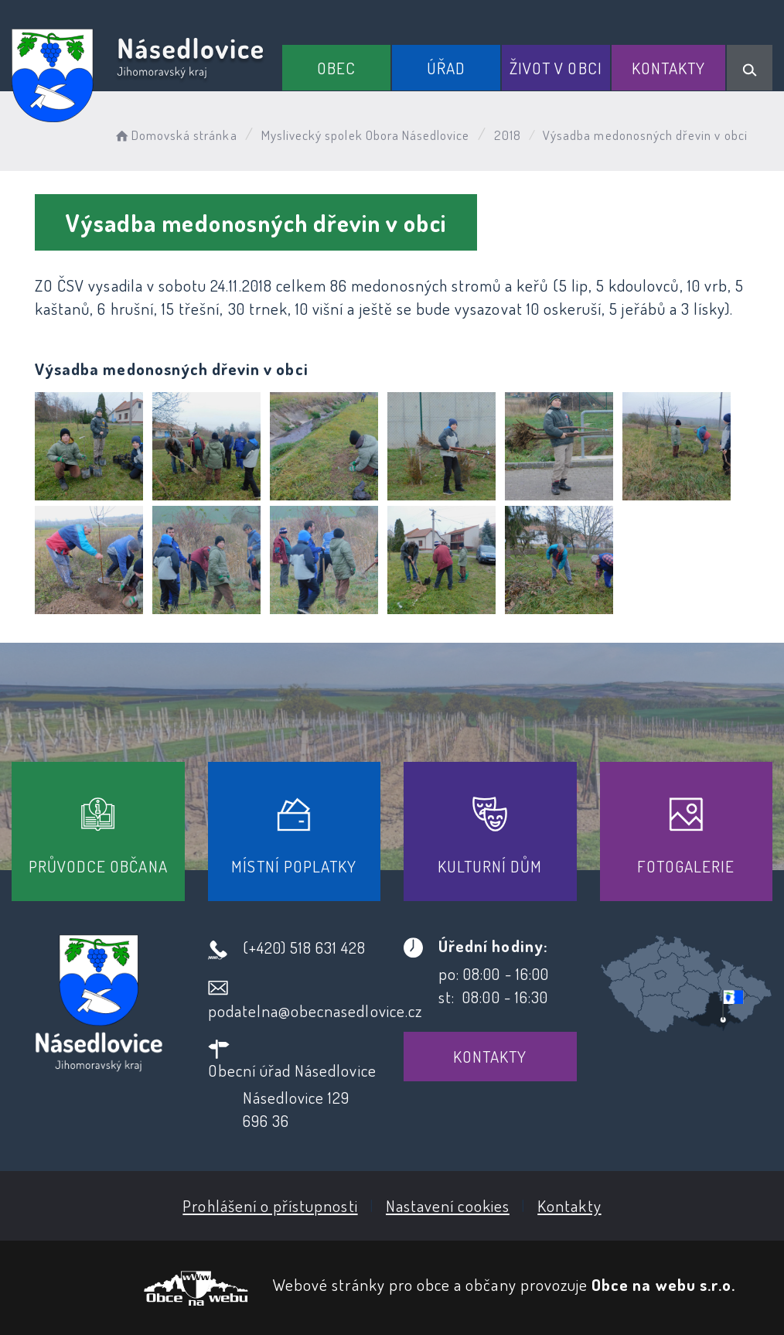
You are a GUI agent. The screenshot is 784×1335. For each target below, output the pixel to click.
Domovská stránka (175, 135)
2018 (507, 135)
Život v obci (556, 67)
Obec (336, 67)
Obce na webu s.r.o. (663, 1284)
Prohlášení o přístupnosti (269, 1205)
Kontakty (668, 67)
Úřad (446, 67)
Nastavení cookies (448, 1205)
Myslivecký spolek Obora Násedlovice (365, 135)
